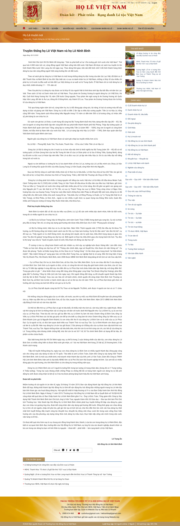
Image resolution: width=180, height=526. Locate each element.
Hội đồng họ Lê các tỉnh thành (140, 141)
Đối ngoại (132, 119)
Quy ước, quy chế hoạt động (139, 191)
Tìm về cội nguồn (146, 28)
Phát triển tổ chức (135, 172)
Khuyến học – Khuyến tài (75, 28)
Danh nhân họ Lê (126, 28)
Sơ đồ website (141, 3)
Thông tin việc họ (135, 196)
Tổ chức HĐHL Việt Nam (138, 231)
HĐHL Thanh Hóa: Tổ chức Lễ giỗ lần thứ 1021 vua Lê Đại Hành (50, 469)
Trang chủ (27, 39)
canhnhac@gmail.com (90, 513)
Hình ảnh (131, 132)
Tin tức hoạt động (135, 227)
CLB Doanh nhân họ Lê (102, 28)
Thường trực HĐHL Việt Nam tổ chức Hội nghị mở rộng (46, 484)
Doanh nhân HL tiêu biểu (138, 114)
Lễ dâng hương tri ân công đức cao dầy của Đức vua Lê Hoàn (49, 465)
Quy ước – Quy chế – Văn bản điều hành (141, 179)
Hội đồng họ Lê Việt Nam (138, 150)
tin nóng (131, 209)
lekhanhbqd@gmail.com (111, 513)
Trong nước (132, 240)
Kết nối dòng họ (134, 154)
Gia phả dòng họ (134, 123)
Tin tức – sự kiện (135, 222)
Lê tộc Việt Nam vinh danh (138, 163)
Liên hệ (123, 3)
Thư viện (115, 3)
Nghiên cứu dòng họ (136, 168)
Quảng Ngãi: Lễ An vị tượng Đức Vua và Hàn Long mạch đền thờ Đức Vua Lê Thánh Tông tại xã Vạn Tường (68, 474)
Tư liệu (130, 245)
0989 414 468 (68, 513)
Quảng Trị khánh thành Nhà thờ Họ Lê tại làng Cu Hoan (46, 479)
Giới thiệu (34, 28)
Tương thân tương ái (136, 249)
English (154, 3)
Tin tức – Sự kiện (51, 28)
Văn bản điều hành (135, 253)
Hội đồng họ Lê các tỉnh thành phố (142, 145)
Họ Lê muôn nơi (134, 136)
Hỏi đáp (131, 3)
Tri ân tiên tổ (133, 236)
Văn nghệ (131, 258)
